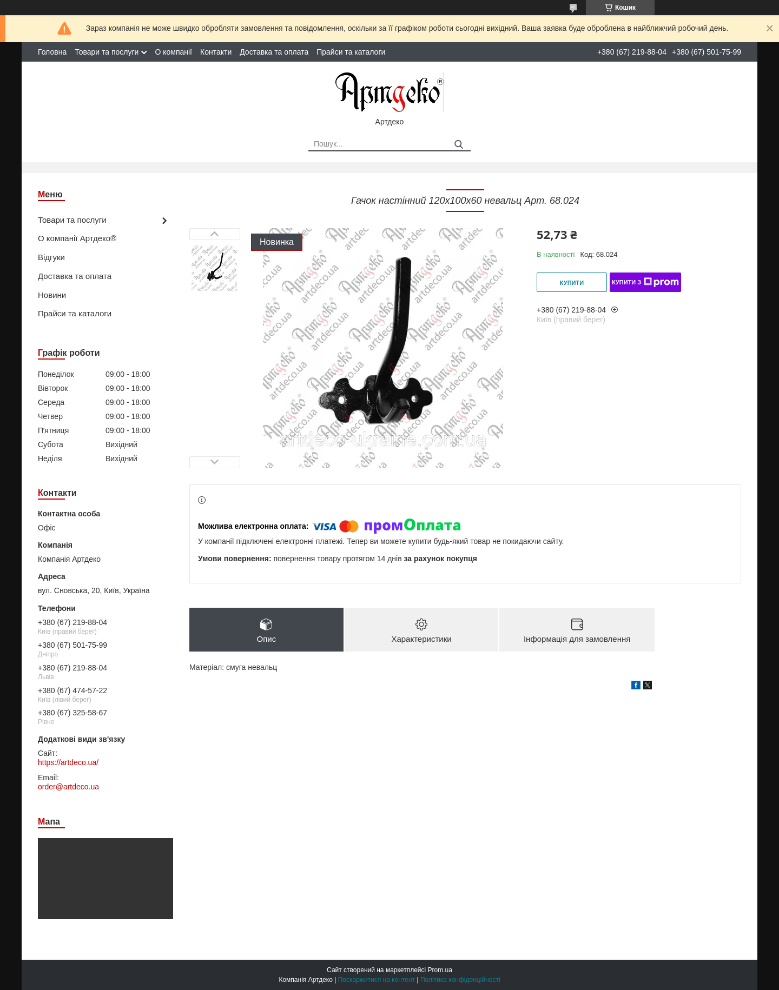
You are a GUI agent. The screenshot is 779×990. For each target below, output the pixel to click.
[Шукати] (458, 144)
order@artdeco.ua (68, 786)
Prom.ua (440, 970)
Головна (52, 52)
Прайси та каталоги (350, 52)
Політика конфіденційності (460, 980)
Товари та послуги (106, 52)
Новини (52, 295)
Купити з (645, 282)
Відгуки (51, 257)
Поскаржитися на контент (376, 980)
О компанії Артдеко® (77, 238)
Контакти (216, 52)
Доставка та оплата (274, 52)
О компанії (173, 52)
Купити (572, 283)
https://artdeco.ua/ (68, 762)
